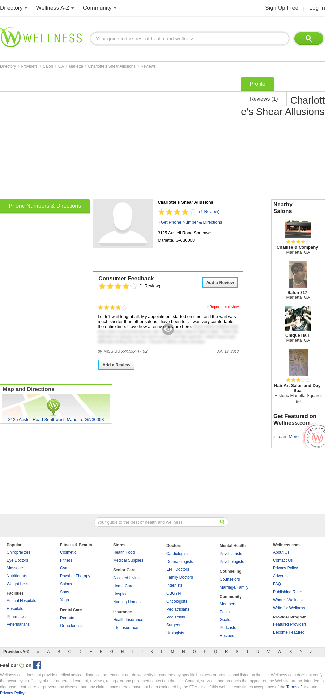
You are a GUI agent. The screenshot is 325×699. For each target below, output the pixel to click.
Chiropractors (18, 552)
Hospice (120, 594)
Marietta (76, 66)
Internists (174, 585)
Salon (48, 66)
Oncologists (176, 601)
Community (97, 8)
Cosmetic (68, 552)
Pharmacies (17, 616)
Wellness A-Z (53, 8)
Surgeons (174, 625)
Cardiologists (177, 553)
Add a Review (220, 282)
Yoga (64, 600)
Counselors (230, 579)
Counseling (230, 571)
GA (61, 66)
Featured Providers (290, 624)
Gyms (65, 568)
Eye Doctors (17, 560)
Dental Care (71, 610)
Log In (317, 8)
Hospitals (15, 608)
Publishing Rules (287, 592)
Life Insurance (125, 627)
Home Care (123, 586)
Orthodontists (71, 625)
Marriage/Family (234, 587)
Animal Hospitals (21, 600)
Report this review (224, 307)
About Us (281, 552)
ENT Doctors (177, 569)
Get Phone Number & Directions (191, 222)
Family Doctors (179, 577)
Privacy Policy (285, 568)
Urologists (175, 633)
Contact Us (283, 560)
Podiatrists (175, 617)
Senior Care (124, 570)
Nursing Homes (127, 602)
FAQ (277, 584)
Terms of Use (298, 687)
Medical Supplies (128, 560)
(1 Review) (209, 211)
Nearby (298, 208)
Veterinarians (18, 624)
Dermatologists (179, 561)
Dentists (67, 618)
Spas (64, 592)
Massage (15, 568)
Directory (11, 8)
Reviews (148, 66)
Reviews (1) (264, 99)
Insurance (122, 612)
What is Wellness (288, 600)
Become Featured (288, 632)
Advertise (281, 576)
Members (228, 604)
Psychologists (232, 561)
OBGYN (173, 593)
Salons (66, 584)
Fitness (66, 560)
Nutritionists (17, 576)
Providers (30, 66)
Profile (257, 84)
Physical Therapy (75, 576)
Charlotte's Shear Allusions (112, 66)
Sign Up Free (281, 8)
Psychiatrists (231, 553)
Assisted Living (126, 578)
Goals (225, 620)
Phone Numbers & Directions (45, 206)
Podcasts (228, 627)
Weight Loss (17, 584)
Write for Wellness (289, 608)
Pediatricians (177, 609)
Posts (225, 612)
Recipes (227, 635)
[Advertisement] (62, 136)
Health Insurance (128, 620)
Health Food (124, 552)
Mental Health (233, 545)
